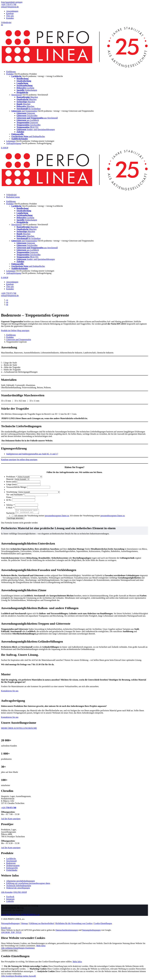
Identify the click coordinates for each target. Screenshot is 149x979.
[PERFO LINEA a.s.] (74, 67)
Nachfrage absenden (15, 519)
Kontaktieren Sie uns (9, 691)
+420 (8, 808)
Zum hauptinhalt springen (11, 2)
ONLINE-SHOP (20, 893)
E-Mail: (10, 508)
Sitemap (24, 924)
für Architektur (29, 109)
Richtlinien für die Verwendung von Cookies (73, 924)
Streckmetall (16, 95)
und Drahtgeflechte (28, 136)
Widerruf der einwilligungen (18, 889)
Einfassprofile (12, 868)
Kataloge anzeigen (8, 459)
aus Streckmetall (37, 118)
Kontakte (10, 18)
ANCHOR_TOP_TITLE (11, 933)
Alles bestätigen (8, 977)
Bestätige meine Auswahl (25, 977)
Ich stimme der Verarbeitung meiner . (97, 516)
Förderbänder (11, 871)
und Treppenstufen (24, 111)
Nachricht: (11, 514)
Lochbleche (11, 859)
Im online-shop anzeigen (27, 459)
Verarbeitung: (12, 492)
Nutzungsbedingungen (10, 924)
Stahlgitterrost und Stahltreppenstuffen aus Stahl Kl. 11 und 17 (32, 454)
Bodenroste (11, 864)
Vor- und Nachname (15, 494)
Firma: (9, 497)
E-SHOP (4, 148)
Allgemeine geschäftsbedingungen (20, 882)
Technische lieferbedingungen (18, 886)
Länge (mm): (12, 484)
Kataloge (10, 13)
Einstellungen (19, 949)
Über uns (10, 16)
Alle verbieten (7, 949)
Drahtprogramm (13, 866)
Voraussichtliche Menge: (16, 487)
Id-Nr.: (9, 500)
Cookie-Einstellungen (103, 924)
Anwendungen (12, 11)
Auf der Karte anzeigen (10, 819)
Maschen (27, 97)
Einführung (11, 71)
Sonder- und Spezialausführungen (36, 129)
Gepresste (26, 113)
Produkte (10, 74)
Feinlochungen (27, 90)
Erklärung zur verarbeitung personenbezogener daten (28, 884)
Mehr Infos (41, 946)
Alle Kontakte (7, 893)
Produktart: (12, 477)
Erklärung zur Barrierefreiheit (41, 924)
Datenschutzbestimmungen (66, 931)
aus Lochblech (28, 120)
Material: (10, 479)
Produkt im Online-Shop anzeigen (15, 330)
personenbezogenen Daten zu (57, 516)
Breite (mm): (11, 482)
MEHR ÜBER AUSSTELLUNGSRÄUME (19, 729)
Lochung (25, 88)
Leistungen (10, 141)
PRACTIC (28, 127)
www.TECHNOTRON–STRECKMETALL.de (20, 915)
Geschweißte (27, 115)
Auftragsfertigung (13, 143)
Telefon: (10, 505)
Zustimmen (30, 949)
